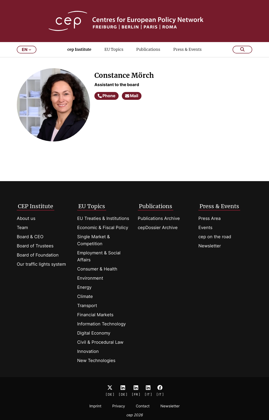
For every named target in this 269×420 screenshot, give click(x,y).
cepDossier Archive (158, 227)
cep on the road (214, 236)
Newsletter (209, 245)
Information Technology (101, 323)
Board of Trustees (35, 245)
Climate (85, 296)
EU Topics (113, 49)
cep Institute (79, 49)
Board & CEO (30, 236)
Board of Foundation (38, 255)
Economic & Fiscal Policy (102, 227)
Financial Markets (95, 314)
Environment (90, 278)
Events (205, 227)
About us (26, 218)
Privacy (118, 406)
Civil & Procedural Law (100, 342)
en (26, 49)
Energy (84, 287)
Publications (148, 49)
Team (22, 227)
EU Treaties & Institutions (103, 218)
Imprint (95, 406)
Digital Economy (93, 333)
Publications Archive (159, 218)
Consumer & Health (97, 269)
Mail (131, 95)
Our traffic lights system (41, 264)
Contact (143, 406)
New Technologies (96, 360)
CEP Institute (35, 206)
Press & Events (187, 49)
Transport (87, 305)
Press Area (209, 218)
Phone (106, 95)
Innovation (88, 351)
